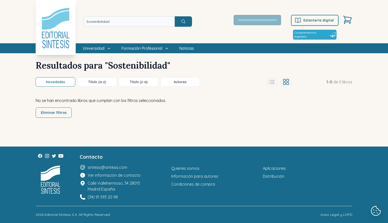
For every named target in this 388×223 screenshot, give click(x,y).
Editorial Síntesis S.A (61, 214)
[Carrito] (347, 20)
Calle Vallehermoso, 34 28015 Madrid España (114, 186)
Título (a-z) (97, 82)
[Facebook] (40, 155)
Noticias (186, 48)
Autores (180, 82)
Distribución (273, 176)
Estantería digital (314, 20)
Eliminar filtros (54, 112)
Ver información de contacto (114, 175)
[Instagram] (47, 155)
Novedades (55, 82)
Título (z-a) (139, 82)
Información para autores (194, 176)
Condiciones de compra (193, 184)
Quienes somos (185, 168)
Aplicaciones (274, 168)
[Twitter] (53, 155)
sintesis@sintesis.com (107, 167)
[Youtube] (60, 155)
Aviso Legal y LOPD (336, 214)
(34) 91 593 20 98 (103, 197)
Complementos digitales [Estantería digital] (315, 34)
